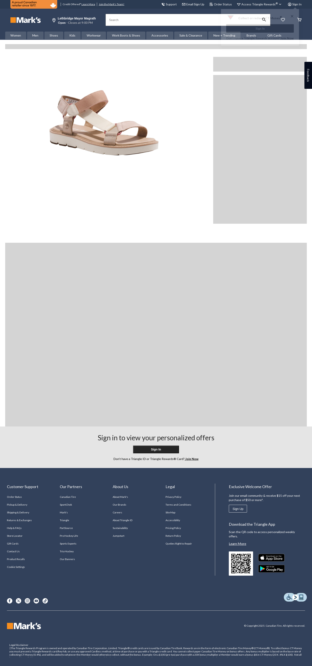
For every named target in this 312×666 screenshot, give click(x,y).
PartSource (66, 528)
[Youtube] (36, 601)
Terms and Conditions (178, 504)
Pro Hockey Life (69, 535)
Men (35, 35)
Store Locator (15, 535)
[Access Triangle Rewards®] (262, 4)
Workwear (94, 35)
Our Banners (67, 559)
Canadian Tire (68, 496)
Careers (117, 512)
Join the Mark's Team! (111, 4)
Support (169, 4)
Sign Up (237, 509)
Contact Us (13, 551)
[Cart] (299, 20)
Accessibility (173, 520)
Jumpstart (118, 535)
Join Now (287, 38)
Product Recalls (16, 559)
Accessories (159, 35)
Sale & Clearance (190, 35)
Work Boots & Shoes (126, 35)
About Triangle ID (122, 520)
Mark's (64, 512)
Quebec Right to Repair (179, 543)
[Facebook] (9, 601)
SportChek (66, 504)
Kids (72, 35)
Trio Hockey (67, 551)
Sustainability (120, 528)
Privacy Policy (174, 496)
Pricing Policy (173, 528)
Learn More (88, 4)
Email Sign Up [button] (193, 4)
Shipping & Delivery (18, 512)
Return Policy (173, 535)
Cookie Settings (16, 567)
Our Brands (119, 504)
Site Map (170, 512)
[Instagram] (27, 601)
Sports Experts (68, 543)
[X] (18, 601)
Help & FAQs (14, 528)
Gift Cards (13, 543)
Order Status (221, 4)
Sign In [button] (295, 4)
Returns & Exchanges (19, 520)
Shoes (54, 35)
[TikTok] (45, 601)
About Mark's (120, 496)
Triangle (64, 520)
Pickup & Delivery (17, 504)
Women (15, 35)
